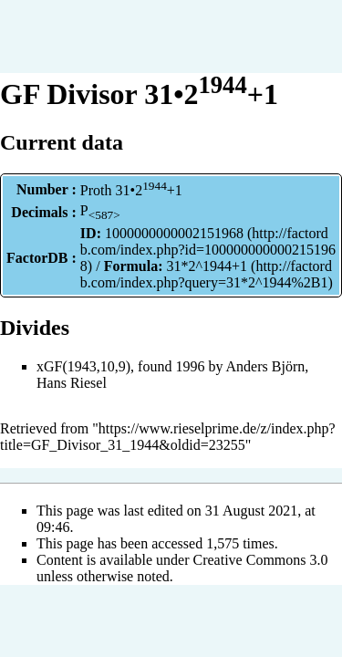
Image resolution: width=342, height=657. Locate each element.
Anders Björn (266, 366)
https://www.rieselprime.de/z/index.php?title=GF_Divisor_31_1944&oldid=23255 (168, 437)
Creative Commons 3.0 (260, 560)
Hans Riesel (71, 383)
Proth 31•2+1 (131, 190)
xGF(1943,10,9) (83, 366)
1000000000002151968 (174, 233)
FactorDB (37, 258)
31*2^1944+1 (207, 266)
